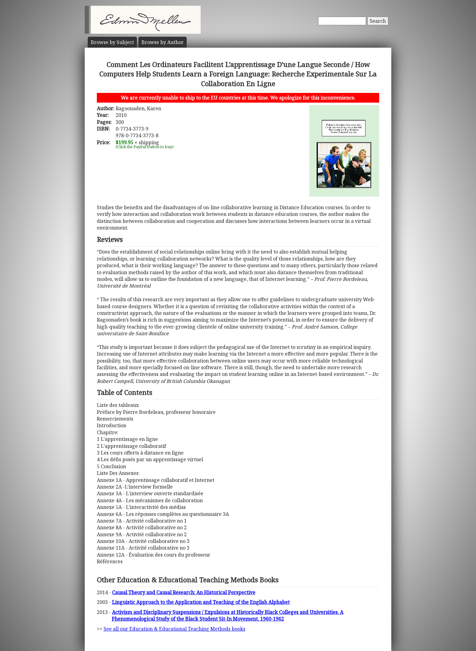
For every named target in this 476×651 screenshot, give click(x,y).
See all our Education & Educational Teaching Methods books (174, 628)
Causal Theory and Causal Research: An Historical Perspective (183, 592)
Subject (112, 42)
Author (162, 42)
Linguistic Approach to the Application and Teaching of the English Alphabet (201, 602)
